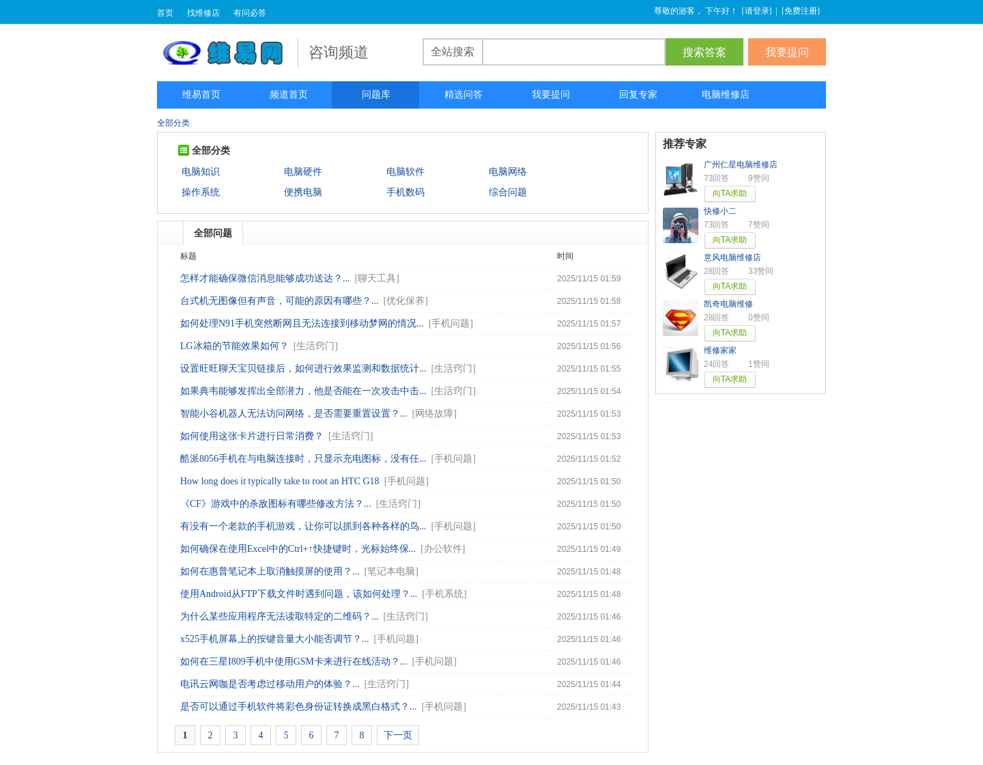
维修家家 (720, 350)
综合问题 (508, 192)
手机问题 (450, 323)
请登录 (757, 11)
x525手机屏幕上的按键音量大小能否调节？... (274, 639)
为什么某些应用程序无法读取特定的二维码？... (279, 616)
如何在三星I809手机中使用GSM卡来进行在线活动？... (294, 661)
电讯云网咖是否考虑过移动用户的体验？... (270, 684)
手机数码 (405, 192)
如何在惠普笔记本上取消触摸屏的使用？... (270, 571)
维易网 (227, 52)
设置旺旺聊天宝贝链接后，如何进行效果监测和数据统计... (303, 368)
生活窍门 (315, 346)
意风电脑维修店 (732, 257)
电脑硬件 (303, 172)
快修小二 (720, 211)
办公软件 (443, 549)
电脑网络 (508, 172)
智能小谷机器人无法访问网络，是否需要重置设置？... (294, 413)
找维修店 (203, 13)
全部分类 (173, 123)
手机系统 (444, 594)
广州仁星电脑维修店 (741, 164)
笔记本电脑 (391, 571)
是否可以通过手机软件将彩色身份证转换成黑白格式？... (298, 706)
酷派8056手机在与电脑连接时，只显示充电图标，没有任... (303, 459)
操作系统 (201, 192)
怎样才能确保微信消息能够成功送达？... (265, 278)
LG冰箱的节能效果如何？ (234, 346)
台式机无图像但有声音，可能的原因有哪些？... (279, 301)
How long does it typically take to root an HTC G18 (280, 481)
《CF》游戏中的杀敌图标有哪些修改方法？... (275, 504)
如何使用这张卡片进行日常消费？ (252, 436)
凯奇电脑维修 (728, 304)
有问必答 (249, 13)
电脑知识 (201, 172)
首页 (165, 13)
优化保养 (405, 301)
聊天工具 (377, 278)
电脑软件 (405, 172)
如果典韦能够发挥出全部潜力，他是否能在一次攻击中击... (303, 391)
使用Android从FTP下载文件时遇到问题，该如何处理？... (298, 594)
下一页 (398, 735)
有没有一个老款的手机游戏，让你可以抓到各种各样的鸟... (303, 526)
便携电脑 (303, 192)
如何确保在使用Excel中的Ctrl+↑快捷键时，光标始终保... (298, 549)
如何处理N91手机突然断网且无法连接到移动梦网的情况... (302, 323)
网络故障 (434, 413)
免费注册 (800, 11)
